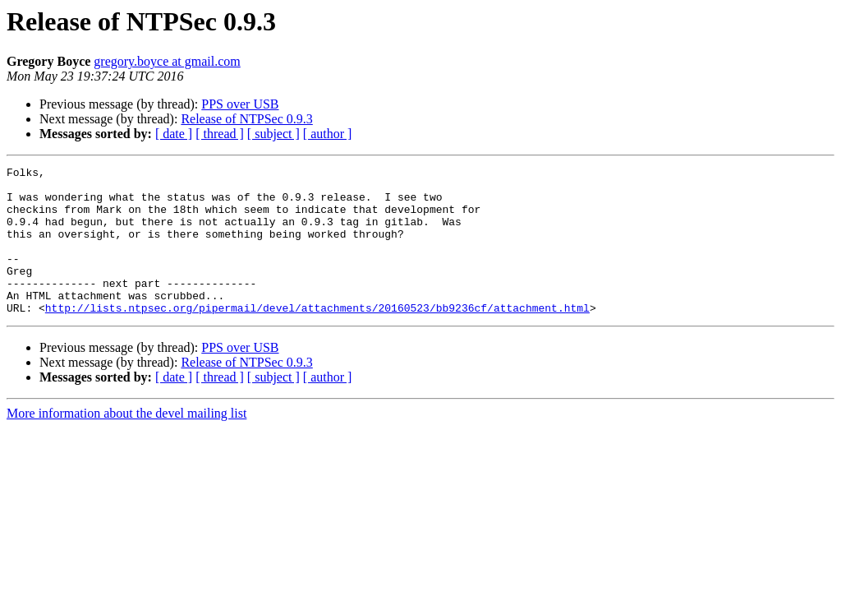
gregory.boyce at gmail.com (167, 61)
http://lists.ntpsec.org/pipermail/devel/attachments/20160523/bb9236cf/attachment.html (317, 337)
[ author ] (327, 134)
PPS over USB (239, 104)
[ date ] (173, 134)
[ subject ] (273, 134)
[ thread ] (219, 134)
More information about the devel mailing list (126, 443)
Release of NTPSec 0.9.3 (246, 119)
